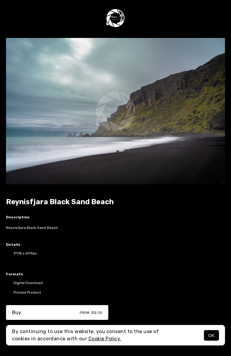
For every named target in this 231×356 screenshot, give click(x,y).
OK (211, 335)
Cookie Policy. (104, 339)
